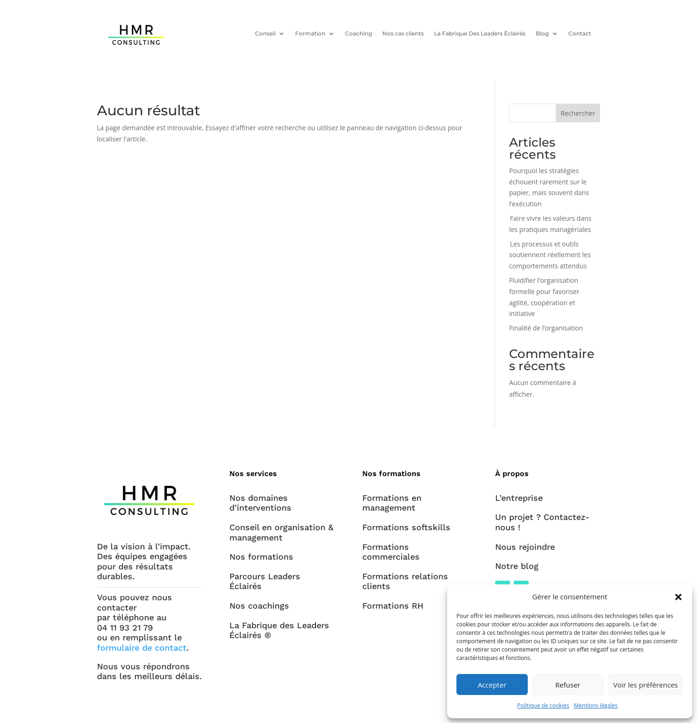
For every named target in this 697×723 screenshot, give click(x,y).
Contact (579, 32)
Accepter (492, 684)
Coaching (358, 32)
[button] (678, 597)
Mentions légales (596, 705)
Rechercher (577, 113)
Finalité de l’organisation (546, 327)
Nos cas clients (402, 32)
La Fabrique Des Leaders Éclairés (479, 32)
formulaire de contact (141, 648)
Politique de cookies (543, 705)
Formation (310, 32)
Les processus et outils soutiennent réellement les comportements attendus (550, 255)
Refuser (567, 684)
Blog (541, 32)
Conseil (265, 32)
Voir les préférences (645, 684)
